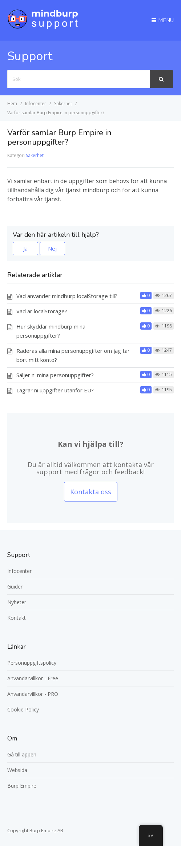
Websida (17, 770)
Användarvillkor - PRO (32, 693)
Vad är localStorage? (41, 311)
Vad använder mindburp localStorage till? (66, 296)
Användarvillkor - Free (32, 678)
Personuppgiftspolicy (31, 662)
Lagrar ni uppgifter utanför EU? (55, 390)
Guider (15, 586)
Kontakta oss (90, 491)
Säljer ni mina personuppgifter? (55, 375)
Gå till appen (21, 754)
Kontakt (16, 617)
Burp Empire (21, 785)
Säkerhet (35, 155)
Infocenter (19, 571)
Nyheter (16, 602)
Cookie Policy (23, 709)
